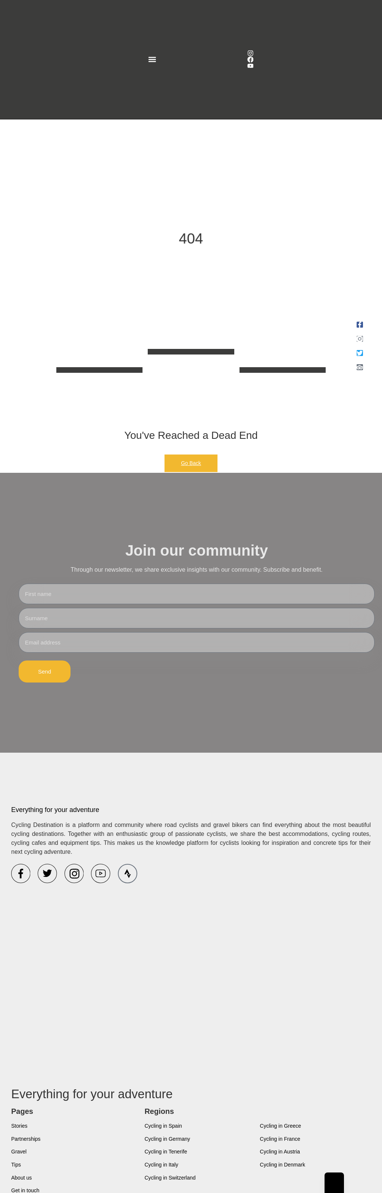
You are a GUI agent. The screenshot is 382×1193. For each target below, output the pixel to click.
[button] (152, 59)
